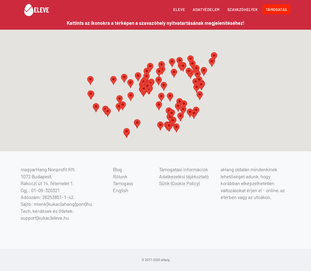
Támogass (123, 183)
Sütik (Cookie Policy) (179, 183)
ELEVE (179, 9)
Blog (117, 169)
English (120, 190)
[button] (119, 99)
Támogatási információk (183, 169)
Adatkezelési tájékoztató (184, 176)
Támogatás (276, 9)
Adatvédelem (206, 9)
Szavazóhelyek (242, 9)
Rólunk (120, 176)
